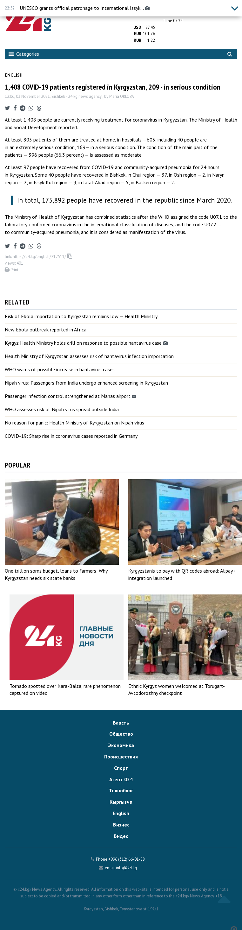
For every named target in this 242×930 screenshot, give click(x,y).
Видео (121, 836)
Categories (24, 54)
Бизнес (121, 824)
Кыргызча (121, 802)
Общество (121, 734)
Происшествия (121, 756)
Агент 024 (121, 779)
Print (11, 270)
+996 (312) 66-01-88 (126, 859)
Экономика (121, 745)
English (14, 75)
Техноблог (121, 790)
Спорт (121, 768)
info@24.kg (126, 867)
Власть (121, 722)
